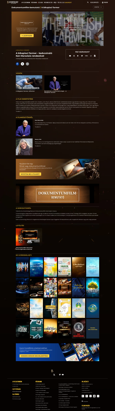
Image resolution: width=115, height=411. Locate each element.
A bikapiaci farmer (50, 7)
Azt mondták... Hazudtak (64, 399)
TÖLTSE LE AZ (65, 2)
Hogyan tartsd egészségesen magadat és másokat (67, 390)
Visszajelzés (85, 400)
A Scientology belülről (40, 382)
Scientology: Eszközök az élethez (65, 385)
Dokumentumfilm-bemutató (26, 7)
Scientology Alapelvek (40, 393)
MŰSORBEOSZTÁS (48, 2)
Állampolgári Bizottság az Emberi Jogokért (68, 405)
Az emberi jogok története (64, 401)
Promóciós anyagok (16, 397)
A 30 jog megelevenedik (64, 403)
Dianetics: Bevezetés (39, 397)
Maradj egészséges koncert (64, 388)
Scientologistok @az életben (41, 406)
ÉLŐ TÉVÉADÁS (17, 388)
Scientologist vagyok (39, 399)
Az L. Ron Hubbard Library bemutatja (43, 395)
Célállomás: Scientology (40, 384)
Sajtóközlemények (16, 395)
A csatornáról (15, 384)
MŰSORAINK (34, 2)
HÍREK (55, 2)
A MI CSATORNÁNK (25, 2)
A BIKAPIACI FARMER (22, 50)
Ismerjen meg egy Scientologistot (42, 387)
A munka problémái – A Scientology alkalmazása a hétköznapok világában (69, 383)
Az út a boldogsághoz (63, 393)
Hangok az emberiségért (40, 389)
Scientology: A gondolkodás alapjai (42, 408)
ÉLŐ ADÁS (40, 2)
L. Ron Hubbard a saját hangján (42, 391)
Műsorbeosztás (16, 390)
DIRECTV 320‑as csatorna (87, 382)
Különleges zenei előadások (41, 403)
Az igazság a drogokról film (64, 397)
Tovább (38, 127)
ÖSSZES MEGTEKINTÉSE (92, 328)
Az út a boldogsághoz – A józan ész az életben (68, 395)
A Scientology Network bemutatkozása (20, 382)
